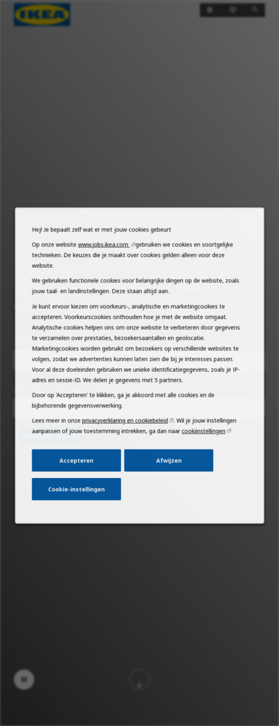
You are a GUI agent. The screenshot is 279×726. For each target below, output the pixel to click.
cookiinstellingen (200, 442)
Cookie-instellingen (79, 497)
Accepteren (79, 470)
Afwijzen (167, 470)
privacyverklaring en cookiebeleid (126, 432)
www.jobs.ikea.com (105, 264)
